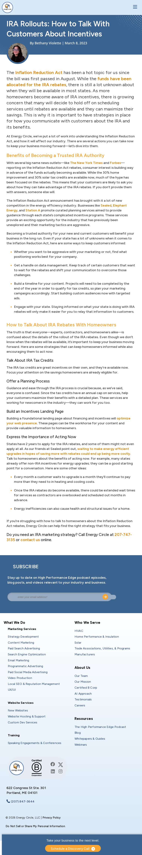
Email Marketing (18, 660)
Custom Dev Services (22, 722)
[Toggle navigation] (134, 7)
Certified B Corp (86, 687)
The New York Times (86, 163)
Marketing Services (22, 629)
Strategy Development (23, 636)
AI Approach (83, 693)
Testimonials (83, 699)
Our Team (81, 676)
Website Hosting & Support (27, 716)
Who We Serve (87, 622)
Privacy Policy (51, 817)
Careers (80, 705)
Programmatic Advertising (25, 666)
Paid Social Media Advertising (28, 672)
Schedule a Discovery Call (70, 849)
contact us (30, 539)
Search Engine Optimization (27, 654)
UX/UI (12, 689)
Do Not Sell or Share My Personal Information (35, 826)
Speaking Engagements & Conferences (34, 743)
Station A (33, 210)
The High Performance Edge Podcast (100, 727)
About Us (82, 667)
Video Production (20, 678)
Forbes (115, 163)
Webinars (81, 744)
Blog (78, 732)
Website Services (21, 703)
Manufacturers (85, 654)
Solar (78, 642)
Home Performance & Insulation (97, 636)
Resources (84, 718)
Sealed (106, 205)
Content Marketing (21, 642)
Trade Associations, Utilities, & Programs (102, 648)
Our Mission (83, 681)
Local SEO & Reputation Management (34, 684)
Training (14, 735)
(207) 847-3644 (22, 801)
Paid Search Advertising (24, 648)
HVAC (79, 631)
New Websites (18, 710)
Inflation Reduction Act (38, 72)
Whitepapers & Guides (90, 738)
